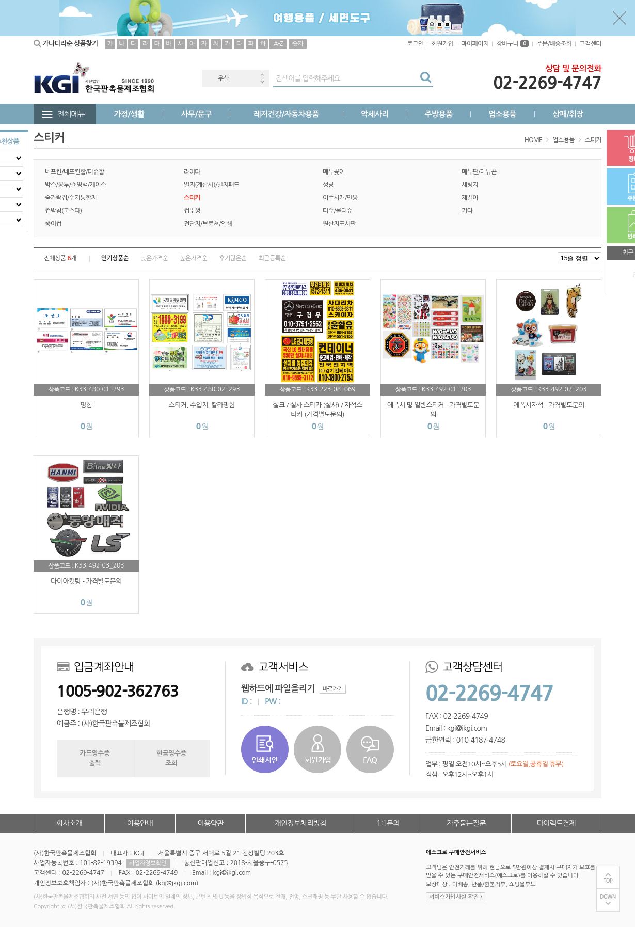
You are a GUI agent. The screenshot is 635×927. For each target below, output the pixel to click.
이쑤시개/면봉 (340, 198)
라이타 (192, 172)
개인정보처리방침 (300, 823)
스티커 (593, 140)
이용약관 (210, 823)
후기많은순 (232, 258)
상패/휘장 (567, 114)
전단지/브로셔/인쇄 (208, 224)
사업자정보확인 (147, 863)
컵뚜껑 (192, 211)
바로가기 (333, 689)
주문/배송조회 (554, 44)
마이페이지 (474, 44)
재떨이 (470, 198)
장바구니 (512, 44)
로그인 (415, 44)
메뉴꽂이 (334, 172)
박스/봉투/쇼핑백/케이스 (75, 185)
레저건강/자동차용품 (286, 114)
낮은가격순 (154, 258)
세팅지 (470, 185)
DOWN (608, 896)
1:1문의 (388, 823)
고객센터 (590, 44)
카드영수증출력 (94, 758)
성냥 (328, 185)
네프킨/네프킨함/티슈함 (74, 172)
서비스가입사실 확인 (455, 897)
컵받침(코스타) (63, 211)
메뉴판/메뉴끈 (479, 172)
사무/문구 (196, 114)
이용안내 (140, 823)
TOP (608, 880)
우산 (223, 78)
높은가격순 (193, 258)
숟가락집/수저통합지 (71, 198)
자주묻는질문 (466, 823)
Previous (262, 74)
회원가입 (442, 44)
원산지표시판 (339, 224)
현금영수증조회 (171, 758)
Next (262, 81)
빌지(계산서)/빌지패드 (212, 185)
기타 (467, 211)
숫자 (297, 44)
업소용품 (502, 114)
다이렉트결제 (556, 823)
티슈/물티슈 (337, 211)
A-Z (278, 44)
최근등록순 (272, 258)
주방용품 (438, 114)
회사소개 (69, 823)
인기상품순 (115, 258)
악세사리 (375, 114)
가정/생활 (129, 114)
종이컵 (53, 224)
